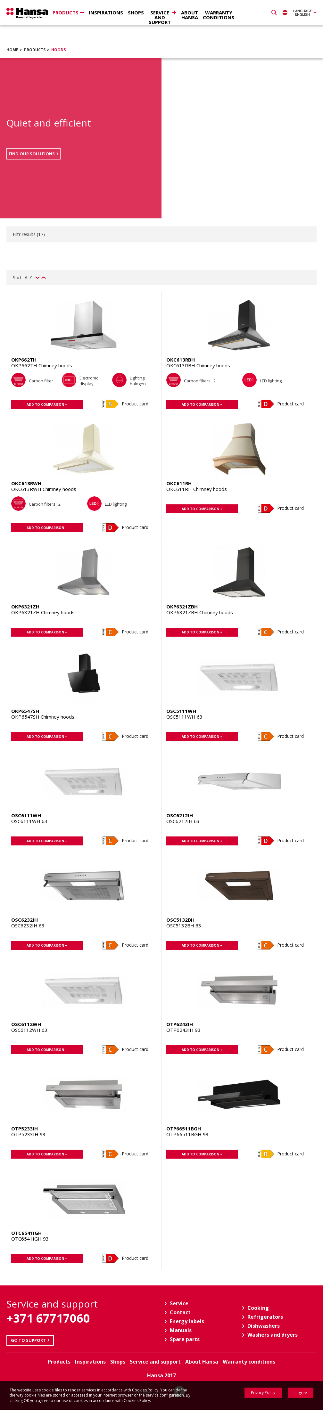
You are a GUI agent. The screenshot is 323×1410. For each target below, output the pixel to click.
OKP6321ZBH (182, 606)
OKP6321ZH (25, 606)
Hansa (27, 13)
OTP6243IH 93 (183, 1030)
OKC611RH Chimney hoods (196, 489)
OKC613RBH (180, 359)
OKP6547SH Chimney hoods (42, 716)
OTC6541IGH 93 (30, 1238)
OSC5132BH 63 (183, 925)
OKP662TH (24, 359)
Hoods (58, 50)
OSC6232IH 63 (28, 925)
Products (35, 50)
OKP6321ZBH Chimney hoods (199, 612)
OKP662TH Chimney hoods (41, 365)
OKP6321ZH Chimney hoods (43, 612)
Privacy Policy (263, 1392)
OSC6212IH (179, 815)
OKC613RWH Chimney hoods (43, 489)
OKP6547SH (25, 711)
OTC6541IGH (26, 1233)
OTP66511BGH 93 (187, 1134)
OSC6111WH (26, 815)
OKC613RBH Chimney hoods (198, 365)
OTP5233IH (24, 1128)
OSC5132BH (180, 920)
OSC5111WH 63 (184, 716)
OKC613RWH (26, 483)
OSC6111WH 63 (29, 821)
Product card (135, 404)
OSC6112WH (26, 1024)
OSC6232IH (24, 920)
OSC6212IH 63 (183, 821)
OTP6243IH (179, 1024)
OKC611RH (179, 483)
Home (12, 50)
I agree (300, 1392)
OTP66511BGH (183, 1128)
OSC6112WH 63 (29, 1030)
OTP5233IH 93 (28, 1134)
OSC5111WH (181, 711)
